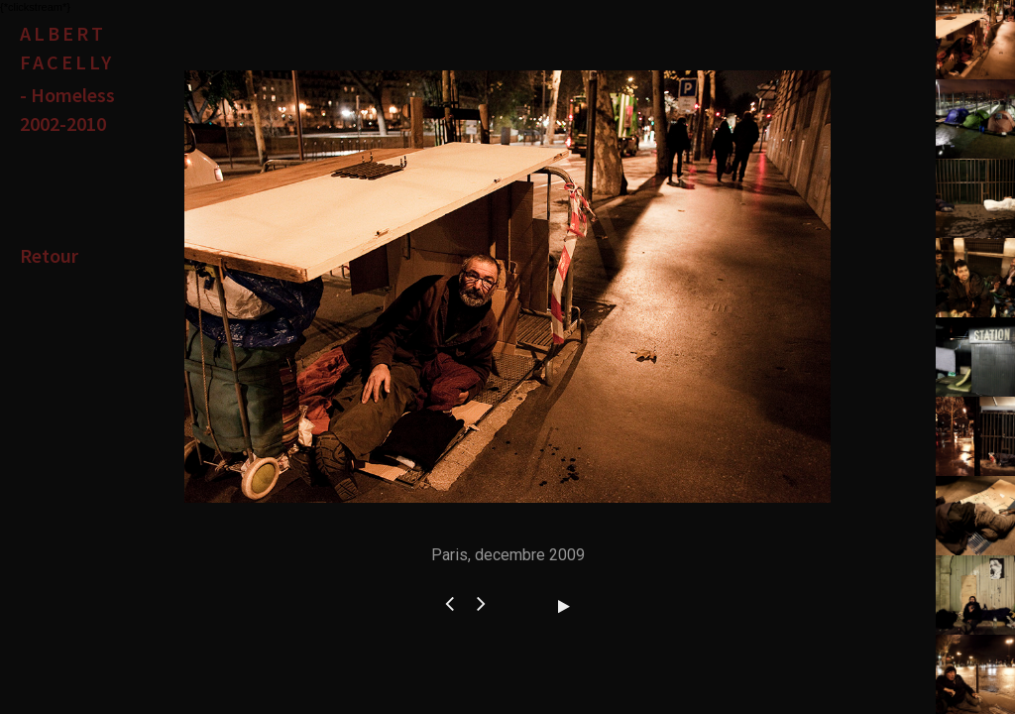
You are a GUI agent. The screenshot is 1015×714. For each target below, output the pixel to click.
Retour (49, 255)
